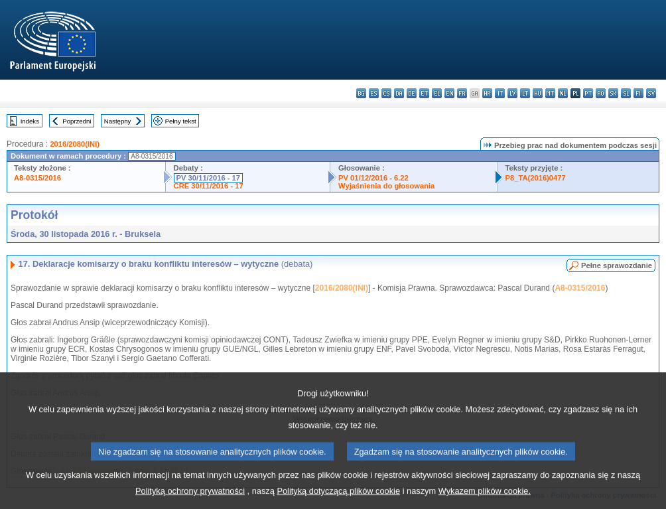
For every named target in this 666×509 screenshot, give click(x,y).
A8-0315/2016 (37, 178)
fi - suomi (638, 93)
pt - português (588, 93)
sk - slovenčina (613, 93)
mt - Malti (550, 93)
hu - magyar (538, 93)
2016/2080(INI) (75, 144)
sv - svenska (651, 93)
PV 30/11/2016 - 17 (208, 178)
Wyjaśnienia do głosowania (386, 186)
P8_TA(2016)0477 (535, 178)
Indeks (30, 121)
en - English (449, 93)
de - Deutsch (412, 93)
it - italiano (500, 93)
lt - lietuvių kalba (525, 93)
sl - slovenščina (626, 93)
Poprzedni (76, 121)
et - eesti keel (424, 93)
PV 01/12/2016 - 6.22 (373, 178)
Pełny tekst (180, 121)
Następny (117, 121)
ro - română (601, 93)
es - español (374, 93)
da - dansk (399, 93)
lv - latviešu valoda (512, 93)
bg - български (361, 93)
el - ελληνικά (437, 93)
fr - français (462, 93)
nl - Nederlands (563, 93)
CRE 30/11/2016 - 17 (208, 186)
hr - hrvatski (487, 93)
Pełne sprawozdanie (616, 265)
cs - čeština (386, 93)
